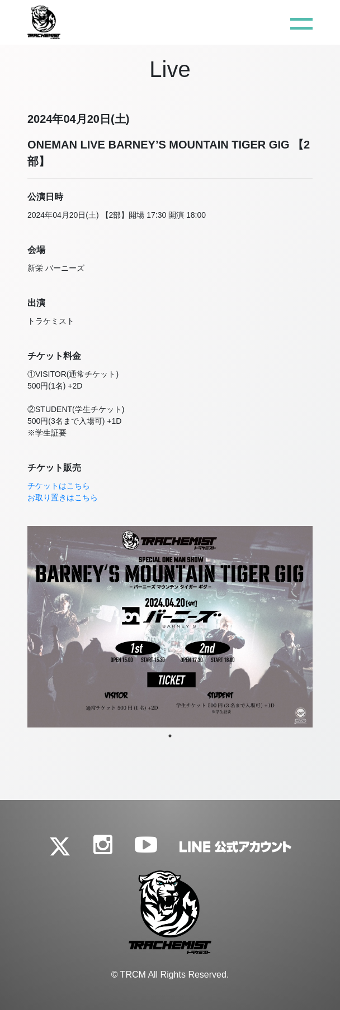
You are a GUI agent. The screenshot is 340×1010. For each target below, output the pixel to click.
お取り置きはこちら (62, 497)
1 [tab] (170, 735)
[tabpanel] (170, 626)
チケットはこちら (58, 485)
